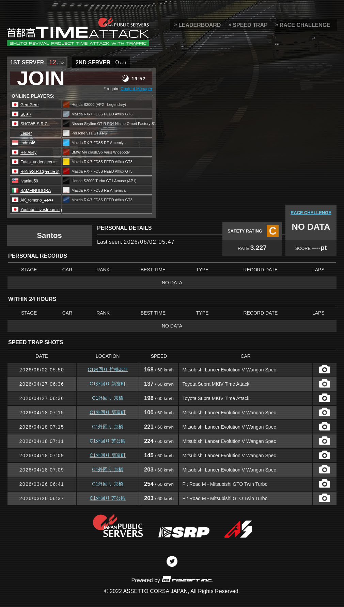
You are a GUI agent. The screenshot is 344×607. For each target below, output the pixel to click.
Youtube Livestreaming (41, 209)
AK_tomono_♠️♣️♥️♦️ (36, 200)
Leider (26, 133)
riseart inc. (187, 579)
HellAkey (28, 152)
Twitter (172, 561)
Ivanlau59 (29, 181)
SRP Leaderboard (78, 31)
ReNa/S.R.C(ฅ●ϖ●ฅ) (40, 171)
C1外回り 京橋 (107, 398)
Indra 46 (27, 143)
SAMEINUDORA (35, 190)
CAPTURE (324, 369)
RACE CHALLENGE (305, 25)
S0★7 (25, 114)
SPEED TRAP (250, 25)
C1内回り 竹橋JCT (107, 369)
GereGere (29, 104)
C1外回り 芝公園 (108, 441)
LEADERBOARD (199, 25)
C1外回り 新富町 (108, 383)
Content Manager (136, 88)
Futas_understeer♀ (38, 162)
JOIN (41, 78)
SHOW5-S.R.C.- (35, 124)
